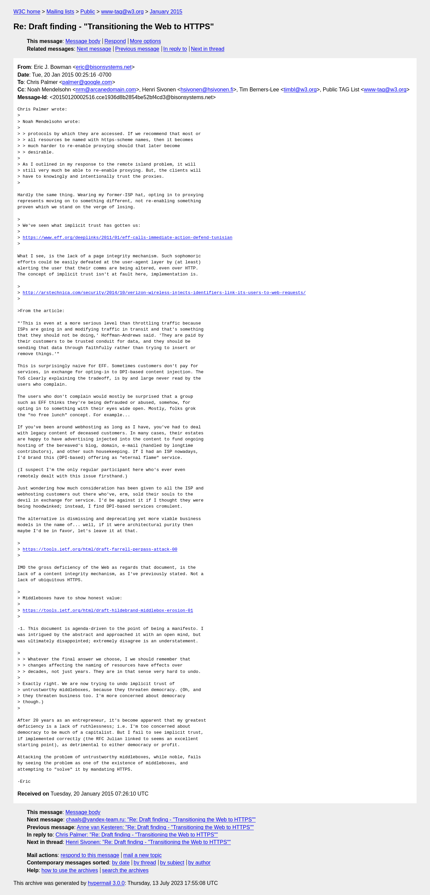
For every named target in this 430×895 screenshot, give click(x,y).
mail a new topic (142, 855)
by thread (145, 862)
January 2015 (166, 11)
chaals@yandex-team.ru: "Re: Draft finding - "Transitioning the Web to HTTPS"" (161, 819)
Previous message (137, 49)
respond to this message (89, 855)
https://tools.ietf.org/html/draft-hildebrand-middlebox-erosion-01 (108, 611)
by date (120, 862)
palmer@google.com (87, 82)
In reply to (175, 49)
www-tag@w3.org (122, 11)
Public (87, 11)
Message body (83, 41)
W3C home (26, 11)
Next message (94, 49)
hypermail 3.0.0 (106, 883)
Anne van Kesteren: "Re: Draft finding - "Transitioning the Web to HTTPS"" (165, 827)
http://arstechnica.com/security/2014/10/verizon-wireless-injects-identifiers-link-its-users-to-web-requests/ (164, 293)
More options (145, 41)
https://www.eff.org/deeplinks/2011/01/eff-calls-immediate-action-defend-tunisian (127, 238)
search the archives (125, 870)
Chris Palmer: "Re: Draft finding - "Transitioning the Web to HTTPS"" (136, 835)
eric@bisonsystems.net (104, 67)
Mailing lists (60, 11)
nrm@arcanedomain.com (106, 89)
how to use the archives (70, 870)
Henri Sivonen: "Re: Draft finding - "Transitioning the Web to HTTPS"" (148, 842)
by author (199, 862)
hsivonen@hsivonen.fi (206, 89)
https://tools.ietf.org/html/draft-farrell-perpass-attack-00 (100, 550)
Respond (115, 41)
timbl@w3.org (300, 89)
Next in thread (207, 49)
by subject (172, 862)
